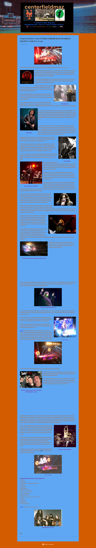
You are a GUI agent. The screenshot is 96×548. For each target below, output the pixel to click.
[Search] (78, 4)
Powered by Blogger (48, 544)
